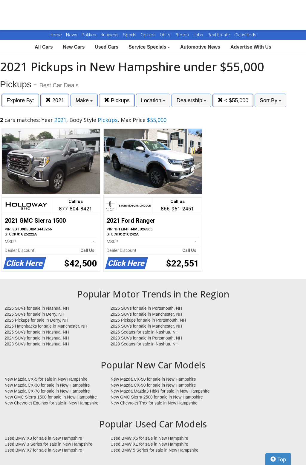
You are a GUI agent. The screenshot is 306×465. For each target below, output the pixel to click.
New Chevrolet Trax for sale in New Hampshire (154, 403)
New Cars (74, 46)
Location (153, 100)
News (71, 35)
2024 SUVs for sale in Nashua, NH (36, 338)
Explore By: (20, 100)
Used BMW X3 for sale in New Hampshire (43, 438)
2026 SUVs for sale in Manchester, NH (146, 314)
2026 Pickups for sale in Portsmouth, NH (148, 320)
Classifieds (245, 35)
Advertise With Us (250, 46)
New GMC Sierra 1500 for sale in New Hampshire (50, 397)
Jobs (198, 35)
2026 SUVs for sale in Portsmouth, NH (146, 308)
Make (84, 100)
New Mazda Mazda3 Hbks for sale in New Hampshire (160, 391)
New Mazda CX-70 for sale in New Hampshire (47, 391)
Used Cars (106, 46)
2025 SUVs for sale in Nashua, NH (36, 332)
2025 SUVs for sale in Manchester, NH (146, 326)
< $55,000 (233, 100)
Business (110, 35)
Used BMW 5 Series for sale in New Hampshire (154, 450)
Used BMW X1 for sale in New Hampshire (149, 444)
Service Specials (149, 46)
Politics (89, 35)
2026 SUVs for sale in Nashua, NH (36, 308)
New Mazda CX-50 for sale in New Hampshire (153, 379)
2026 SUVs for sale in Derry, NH (34, 314)
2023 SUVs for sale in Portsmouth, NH (146, 338)
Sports (130, 35)
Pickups (117, 100)
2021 (54, 100)
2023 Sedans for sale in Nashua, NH (144, 344)
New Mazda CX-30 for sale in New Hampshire (47, 385)
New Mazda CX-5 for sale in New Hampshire (46, 379)
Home (56, 35)
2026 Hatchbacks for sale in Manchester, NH (45, 326)
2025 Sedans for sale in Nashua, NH (144, 332)
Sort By (270, 100)
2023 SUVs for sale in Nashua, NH (36, 344)
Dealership (191, 100)
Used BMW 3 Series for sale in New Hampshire (48, 444)
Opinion (149, 35)
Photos (182, 35)
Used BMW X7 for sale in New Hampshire (43, 450)
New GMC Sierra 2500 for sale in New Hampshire (157, 397)
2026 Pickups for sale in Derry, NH (36, 320)
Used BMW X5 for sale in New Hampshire (149, 438)
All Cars (44, 46)
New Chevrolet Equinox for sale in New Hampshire (51, 403)
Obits (166, 35)
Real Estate (219, 35)
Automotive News (200, 46)
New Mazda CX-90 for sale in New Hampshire (153, 385)
